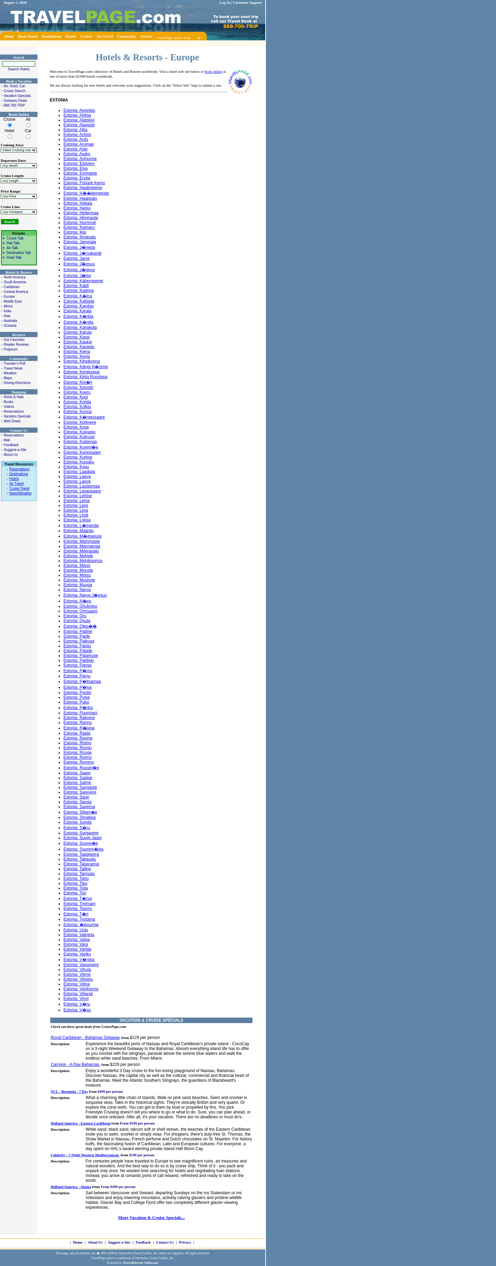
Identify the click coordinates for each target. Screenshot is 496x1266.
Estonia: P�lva (77, 687)
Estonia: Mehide (78, 555)
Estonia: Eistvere (78, 163)
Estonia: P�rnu (77, 670)
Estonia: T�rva (77, 898)
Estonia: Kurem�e (80, 447)
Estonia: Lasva (77, 481)
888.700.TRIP (14, 105)
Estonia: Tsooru (77, 908)
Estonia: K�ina (77, 296)
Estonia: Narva (77, 589)
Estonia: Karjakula (80, 327)
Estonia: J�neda (79, 247)
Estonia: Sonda (77, 822)
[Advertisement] (132, 43)
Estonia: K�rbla (78, 316)
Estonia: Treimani (79, 903)
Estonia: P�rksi (78, 707)
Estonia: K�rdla (78, 322)
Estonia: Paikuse (78, 641)
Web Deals (12, 421)
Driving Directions (17, 383)
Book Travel (28, 36)
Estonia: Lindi (75, 515)
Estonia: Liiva (75, 510)
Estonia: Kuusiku (78, 462)
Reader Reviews (16, 344)
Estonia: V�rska (78, 959)
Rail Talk (13, 243)
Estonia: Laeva (77, 476)
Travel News (13, 368)
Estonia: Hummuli (79, 222)
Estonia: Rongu (77, 747)
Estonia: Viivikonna (80, 989)
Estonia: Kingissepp (81, 372)
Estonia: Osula (76, 620)
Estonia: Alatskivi (78, 120)
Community (126, 36)
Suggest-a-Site (15, 450)
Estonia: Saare (77, 773)
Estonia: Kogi (75, 397)
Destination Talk (19, 253)
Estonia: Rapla (76, 733)
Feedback (11, 445)
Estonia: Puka (76, 702)
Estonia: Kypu (76, 466)
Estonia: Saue (76, 797)
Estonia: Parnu (77, 676)
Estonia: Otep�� (80, 626)
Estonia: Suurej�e (80, 843)
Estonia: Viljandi (78, 993)
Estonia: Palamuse (80, 655)
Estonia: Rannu (77, 722)
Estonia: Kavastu (78, 346)
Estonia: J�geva (79, 269)
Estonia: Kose (76, 427)
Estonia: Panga (77, 665)
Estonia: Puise (76, 697)
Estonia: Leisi (75, 505)
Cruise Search (14, 91)
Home (9, 36)
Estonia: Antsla (77, 134)
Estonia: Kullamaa (80, 441)
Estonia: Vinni (76, 998)
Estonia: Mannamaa (81, 546)
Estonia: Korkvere (79, 422)
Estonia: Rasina (77, 738)
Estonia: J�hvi (77, 275)
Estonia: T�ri (75, 914)
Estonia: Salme (77, 782)
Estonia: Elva (75, 168)
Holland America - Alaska (71, 1187)
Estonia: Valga (76, 939)
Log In (225, 2)
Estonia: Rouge (77, 752)
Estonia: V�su (77, 1010)
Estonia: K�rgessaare (84, 417)
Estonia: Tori (74, 893)
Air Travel (104, 36)
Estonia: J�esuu (79, 264)
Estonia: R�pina (78, 728)
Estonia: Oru (74, 616)
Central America (16, 292)
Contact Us (165, 1242)
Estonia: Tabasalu (79, 859)
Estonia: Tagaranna (81, 864)
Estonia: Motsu (77, 575)
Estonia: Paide (76, 636)
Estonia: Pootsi (77, 692)
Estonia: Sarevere (79, 792)
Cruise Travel (19, 488)
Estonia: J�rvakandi (82, 253)
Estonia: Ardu (75, 139)
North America (14, 277)
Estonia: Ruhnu (77, 757)
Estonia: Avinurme (80, 158)
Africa (8, 306)
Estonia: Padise (77, 631)
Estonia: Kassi (76, 337)
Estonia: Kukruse (79, 436)
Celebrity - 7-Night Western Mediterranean (85, 1155)
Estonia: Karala (77, 310)
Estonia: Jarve (76, 258)
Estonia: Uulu (75, 930)
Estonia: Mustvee (79, 580)
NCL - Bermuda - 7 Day (69, 1091)
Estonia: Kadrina (78, 290)
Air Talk (12, 248)
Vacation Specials (17, 96)
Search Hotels (19, 69)
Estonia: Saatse (77, 777)
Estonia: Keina (76, 351)
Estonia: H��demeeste (86, 193)
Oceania (10, 325)
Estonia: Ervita (76, 178)
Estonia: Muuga (77, 584)
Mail (7, 440)
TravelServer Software (140, 1263)
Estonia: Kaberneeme (83, 280)
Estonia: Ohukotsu (80, 606)
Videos (9, 407)
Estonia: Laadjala (79, 471)
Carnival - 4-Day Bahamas (75, 1064)
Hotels (71, 36)
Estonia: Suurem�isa (83, 849)
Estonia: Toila (75, 888)
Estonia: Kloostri (78, 387)
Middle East (13, 301)
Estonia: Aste (75, 149)
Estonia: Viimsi (76, 974)
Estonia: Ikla (74, 232)
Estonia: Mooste (78, 570)
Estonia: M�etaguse (82, 536)
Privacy (185, 1242)
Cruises (86, 36)
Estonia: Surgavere (81, 833)
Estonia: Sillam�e (80, 812)
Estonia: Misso (76, 565)
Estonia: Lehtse (77, 495)
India (7, 311)
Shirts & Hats (14, 397)
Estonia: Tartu (76, 878)
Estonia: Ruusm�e (81, 767)
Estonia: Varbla (77, 949)
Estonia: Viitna (76, 984)
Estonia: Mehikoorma (82, 560)
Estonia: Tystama (79, 919)
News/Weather (20, 493)
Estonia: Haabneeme (82, 187)
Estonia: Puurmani (80, 712)
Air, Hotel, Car (14, 86)
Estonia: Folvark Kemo (84, 182)
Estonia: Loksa (77, 520)
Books (8, 402)
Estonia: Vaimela (78, 934)
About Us (11, 455)
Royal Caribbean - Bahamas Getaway (85, 1037)
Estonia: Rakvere (79, 717)
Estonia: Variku (77, 954)
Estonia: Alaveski (79, 124)
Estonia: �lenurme (81, 924)
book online (213, 71)
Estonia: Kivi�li (77, 382)
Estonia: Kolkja (77, 406)
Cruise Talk (15, 238)
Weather (10, 373)
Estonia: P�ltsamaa (82, 681)
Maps (8, 378)
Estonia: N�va (77, 601)
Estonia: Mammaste (81, 541)
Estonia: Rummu (78, 762)
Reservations (14, 411)
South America (15, 282)
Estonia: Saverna (79, 806)
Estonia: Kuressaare (82, 452)
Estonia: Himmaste (80, 217)
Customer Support (247, 2)
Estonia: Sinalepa (79, 817)
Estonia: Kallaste (78, 301)
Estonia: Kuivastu (79, 432)
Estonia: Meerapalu (81, 551)
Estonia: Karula (77, 332)
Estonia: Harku (77, 208)
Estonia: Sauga (77, 801)
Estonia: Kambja (78, 306)
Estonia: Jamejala (79, 241)
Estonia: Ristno (77, 742)
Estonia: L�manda (81, 525)
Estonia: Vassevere (81, 964)
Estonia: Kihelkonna (81, 361)
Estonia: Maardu (78, 530)
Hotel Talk (14, 257)
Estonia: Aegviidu (79, 110)
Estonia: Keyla (76, 356)
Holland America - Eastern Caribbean (80, 1123)
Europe (9, 296)
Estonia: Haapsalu (80, 198)
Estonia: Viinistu (78, 979)
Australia (10, 321)
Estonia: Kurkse (77, 457)
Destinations (51, 36)
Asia (7, 316)
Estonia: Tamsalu (79, 873)
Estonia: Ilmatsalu (79, 237)
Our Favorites (14, 340)
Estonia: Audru (76, 153)
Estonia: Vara (75, 944)
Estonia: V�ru (76, 1004)
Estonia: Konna (77, 411)
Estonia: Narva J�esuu (85, 595)
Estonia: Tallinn (77, 868)
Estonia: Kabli (76, 285)
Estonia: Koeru (77, 392)
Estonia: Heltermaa (81, 212)
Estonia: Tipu (75, 883)
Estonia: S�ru (76, 827)
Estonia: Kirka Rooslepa (85, 376)
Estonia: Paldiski (78, 660)
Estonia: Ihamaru (79, 227)
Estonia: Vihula (77, 969)
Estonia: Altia (75, 129)
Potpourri (11, 349)
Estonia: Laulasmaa (81, 486)
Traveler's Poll (14, 363)
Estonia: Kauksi (77, 342)
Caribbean (12, 287)
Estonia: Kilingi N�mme (85, 366)
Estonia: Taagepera (81, 854)
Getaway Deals (15, 100)
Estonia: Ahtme (77, 115)
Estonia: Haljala (77, 203)
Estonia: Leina (76, 500)
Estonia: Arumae (78, 144)
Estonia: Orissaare (80, 611)
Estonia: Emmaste (80, 173)
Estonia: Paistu (77, 646)
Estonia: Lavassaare (82, 491)
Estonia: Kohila (77, 402)
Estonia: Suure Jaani (82, 837)
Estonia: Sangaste (80, 787)
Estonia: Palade (77, 650)
